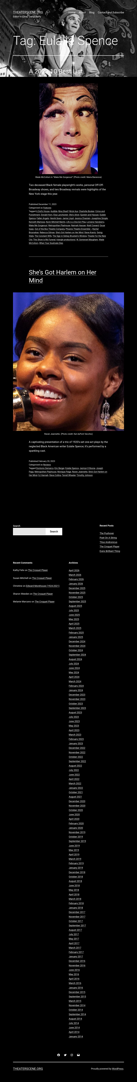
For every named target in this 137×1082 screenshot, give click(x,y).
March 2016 (75, 983)
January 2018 (76, 907)
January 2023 (76, 743)
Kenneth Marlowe (37, 222)
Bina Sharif (63, 211)
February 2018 (76, 903)
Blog (91, 12)
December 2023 (77, 694)
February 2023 (76, 739)
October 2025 (76, 597)
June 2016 (74, 970)
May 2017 (74, 938)
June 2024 (74, 668)
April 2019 (74, 854)
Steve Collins (55, 475)
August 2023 (75, 712)
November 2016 (77, 965)
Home (71, 12)
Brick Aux (73, 211)
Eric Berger (59, 468)
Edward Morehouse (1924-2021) (42, 585)
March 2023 (75, 734)
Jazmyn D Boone (87, 468)
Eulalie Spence (72, 468)
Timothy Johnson (85, 475)
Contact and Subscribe (111, 12)
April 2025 (74, 623)
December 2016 (77, 961)
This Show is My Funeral (44, 239)
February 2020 (76, 823)
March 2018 (75, 899)
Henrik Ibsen (55, 218)
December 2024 (77, 641)
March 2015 (75, 1001)
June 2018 (74, 885)
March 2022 (75, 783)
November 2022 (77, 752)
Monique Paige (64, 472)
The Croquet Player (109, 546)
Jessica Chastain (82, 218)
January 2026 (76, 583)
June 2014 (74, 1027)
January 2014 (76, 1036)
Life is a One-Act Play (76, 222)
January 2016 (76, 987)
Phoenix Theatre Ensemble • (79, 229)
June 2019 (74, 845)
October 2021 (76, 792)
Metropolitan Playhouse (59, 225)
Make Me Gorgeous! (38, 225)
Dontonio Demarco (45, 468)
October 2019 (76, 836)
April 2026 (74, 570)
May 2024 (74, 672)
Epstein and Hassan (89, 215)
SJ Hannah (43, 475)
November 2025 (77, 592)
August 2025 (75, 605)
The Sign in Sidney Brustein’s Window (70, 236)
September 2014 (77, 1014)
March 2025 (75, 628)
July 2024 (74, 663)
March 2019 (75, 859)
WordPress (117, 1068)
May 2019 (74, 850)
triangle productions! (65, 239)
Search (16, 526)
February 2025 (76, 632)
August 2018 (75, 881)
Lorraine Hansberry (95, 222)
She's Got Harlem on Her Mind (69, 232)
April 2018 (74, 894)
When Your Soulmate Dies (51, 243)
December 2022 (77, 748)
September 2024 (77, 654)
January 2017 (76, 956)
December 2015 (77, 992)
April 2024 (74, 677)
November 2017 (77, 916)
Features (47, 208)
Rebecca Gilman (47, 232)
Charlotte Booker (86, 211)
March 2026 (75, 574)
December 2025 (77, 588)
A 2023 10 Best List (56, 71)
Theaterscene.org (28, 12)
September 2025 (77, 601)
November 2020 (77, 805)
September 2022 (77, 761)
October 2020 (76, 810)
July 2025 (74, 610)
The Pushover (107, 533)
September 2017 (77, 925)
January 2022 (76, 788)
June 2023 (74, 721)
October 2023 (76, 703)
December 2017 (77, 912)
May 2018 (74, 890)
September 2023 (77, 708)
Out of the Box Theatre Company (50, 229)
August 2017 (75, 930)
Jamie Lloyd (68, 218)
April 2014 (74, 1032)
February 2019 (76, 863)
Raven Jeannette (80, 472)
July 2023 (74, 716)
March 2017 (75, 947)
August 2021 (75, 796)
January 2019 (76, 867)
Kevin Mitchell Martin (55, 222)
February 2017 (76, 952)
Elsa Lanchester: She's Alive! (66, 215)
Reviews (47, 464)
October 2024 (76, 650)
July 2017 (74, 934)
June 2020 (74, 814)
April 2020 (74, 819)
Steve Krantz (90, 232)
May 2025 (74, 619)
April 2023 (74, 730)
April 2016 (74, 978)
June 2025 (74, 614)
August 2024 (75, 659)
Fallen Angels (43, 218)
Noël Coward (93, 225)
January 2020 (76, 827)
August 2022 (75, 765)
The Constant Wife (43, 236)
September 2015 (77, 996)
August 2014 (75, 1018)
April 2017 (74, 943)
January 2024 (76, 690)
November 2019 (77, 832)
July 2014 (74, 1023)
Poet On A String (108, 537)
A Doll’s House (43, 211)
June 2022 (74, 774)
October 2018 (76, 876)
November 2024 (77, 645)
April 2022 (74, 779)
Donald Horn (46, 215)
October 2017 (76, 921)
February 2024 (76, 685)
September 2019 (77, 841)
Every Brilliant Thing (110, 551)
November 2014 (77, 1005)
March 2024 (75, 681)
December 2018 (77, 872)
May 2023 (74, 725)
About (82, 12)
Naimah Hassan (78, 225)
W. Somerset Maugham (87, 239)
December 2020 (77, 801)
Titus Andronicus (108, 542)
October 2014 (76, 1009)
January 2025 (76, 637)
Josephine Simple (99, 218)
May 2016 (74, 974)
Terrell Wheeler (69, 475)
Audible (53, 211)
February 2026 (76, 579)
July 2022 (74, 770)
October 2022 (76, 756)
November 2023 (77, 699)
